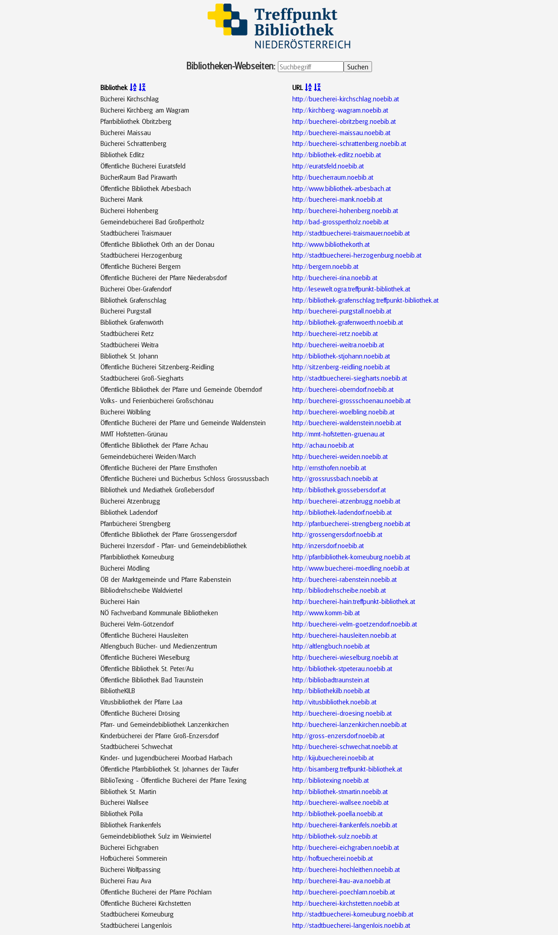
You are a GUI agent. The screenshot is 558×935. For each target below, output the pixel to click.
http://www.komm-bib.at (326, 612)
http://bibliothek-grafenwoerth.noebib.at (347, 322)
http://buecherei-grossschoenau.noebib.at (351, 400)
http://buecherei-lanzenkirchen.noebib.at (349, 724)
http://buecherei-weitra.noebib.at (338, 344)
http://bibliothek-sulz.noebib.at (334, 836)
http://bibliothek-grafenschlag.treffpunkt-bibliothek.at (365, 300)
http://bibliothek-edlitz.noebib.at (336, 154)
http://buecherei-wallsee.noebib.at (340, 802)
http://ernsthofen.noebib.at (329, 467)
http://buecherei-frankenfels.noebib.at (344, 825)
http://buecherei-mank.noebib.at (337, 199)
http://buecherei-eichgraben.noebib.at (345, 847)
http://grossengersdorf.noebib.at (337, 534)
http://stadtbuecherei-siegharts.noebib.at (349, 378)
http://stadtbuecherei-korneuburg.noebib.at (352, 914)
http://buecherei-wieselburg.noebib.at (345, 657)
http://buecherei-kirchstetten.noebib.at (345, 903)
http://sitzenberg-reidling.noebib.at (341, 367)
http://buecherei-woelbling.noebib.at (343, 412)
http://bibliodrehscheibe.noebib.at (339, 590)
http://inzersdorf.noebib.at (328, 545)
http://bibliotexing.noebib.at (330, 780)
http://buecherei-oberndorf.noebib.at (343, 389)
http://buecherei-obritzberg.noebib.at (344, 121)
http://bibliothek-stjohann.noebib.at (341, 356)
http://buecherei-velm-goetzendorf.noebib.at (354, 624)
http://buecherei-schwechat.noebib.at (345, 746)
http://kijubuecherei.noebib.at (333, 757)
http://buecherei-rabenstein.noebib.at (344, 579)
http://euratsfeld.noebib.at (328, 166)
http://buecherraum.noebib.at (332, 177)
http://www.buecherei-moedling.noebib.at (350, 568)
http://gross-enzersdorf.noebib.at (338, 735)
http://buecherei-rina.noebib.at (334, 277)
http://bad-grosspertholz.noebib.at (340, 222)
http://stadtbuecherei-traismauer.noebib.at (351, 233)
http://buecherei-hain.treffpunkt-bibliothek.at (353, 601)
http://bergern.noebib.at (325, 266)
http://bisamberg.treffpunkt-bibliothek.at (347, 769)
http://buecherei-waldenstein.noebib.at (346, 422)
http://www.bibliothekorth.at (331, 244)
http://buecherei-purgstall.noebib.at (341, 311)
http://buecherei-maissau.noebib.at (341, 132)
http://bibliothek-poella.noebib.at (337, 813)
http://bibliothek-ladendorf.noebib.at (342, 512)
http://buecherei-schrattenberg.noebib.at (349, 143)
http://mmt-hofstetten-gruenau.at (338, 434)
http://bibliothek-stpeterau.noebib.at (342, 668)
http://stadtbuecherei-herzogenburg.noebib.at (357, 255)
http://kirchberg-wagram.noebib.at (340, 110)
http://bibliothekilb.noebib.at (331, 690)
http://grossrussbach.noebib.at (335, 478)
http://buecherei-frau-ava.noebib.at (341, 880)
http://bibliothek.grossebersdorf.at (339, 490)
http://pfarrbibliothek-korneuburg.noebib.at (351, 557)
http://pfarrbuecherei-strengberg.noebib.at (351, 523)
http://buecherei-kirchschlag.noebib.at (345, 99)
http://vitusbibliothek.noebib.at (334, 702)
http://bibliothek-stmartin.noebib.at (340, 791)
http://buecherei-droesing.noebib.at (342, 713)
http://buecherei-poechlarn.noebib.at (343, 892)
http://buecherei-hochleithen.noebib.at (346, 869)
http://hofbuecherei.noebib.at (332, 858)
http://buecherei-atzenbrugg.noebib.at (346, 501)
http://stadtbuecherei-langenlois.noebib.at (351, 925)
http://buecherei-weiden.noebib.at (340, 456)
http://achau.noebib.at (323, 445)
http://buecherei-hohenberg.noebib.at (345, 210)
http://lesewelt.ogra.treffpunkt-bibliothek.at (351, 289)
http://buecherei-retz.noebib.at (335, 333)
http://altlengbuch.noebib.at (331, 646)
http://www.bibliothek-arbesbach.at (341, 188)
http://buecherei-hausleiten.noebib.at (344, 635)
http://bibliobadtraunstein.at (330, 680)
